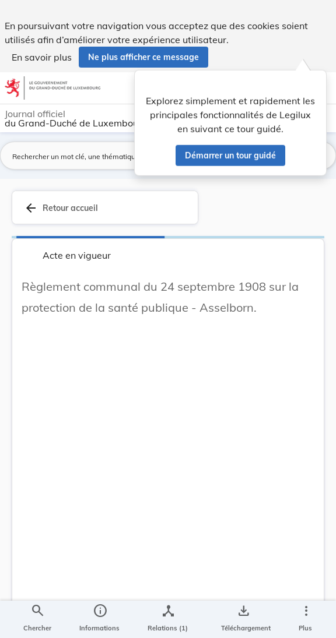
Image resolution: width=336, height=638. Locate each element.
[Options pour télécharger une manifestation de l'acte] (243, 619)
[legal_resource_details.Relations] (168, 619)
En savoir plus (42, 57)
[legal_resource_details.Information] (99, 619)
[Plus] (306, 619)
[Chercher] (37, 619)
